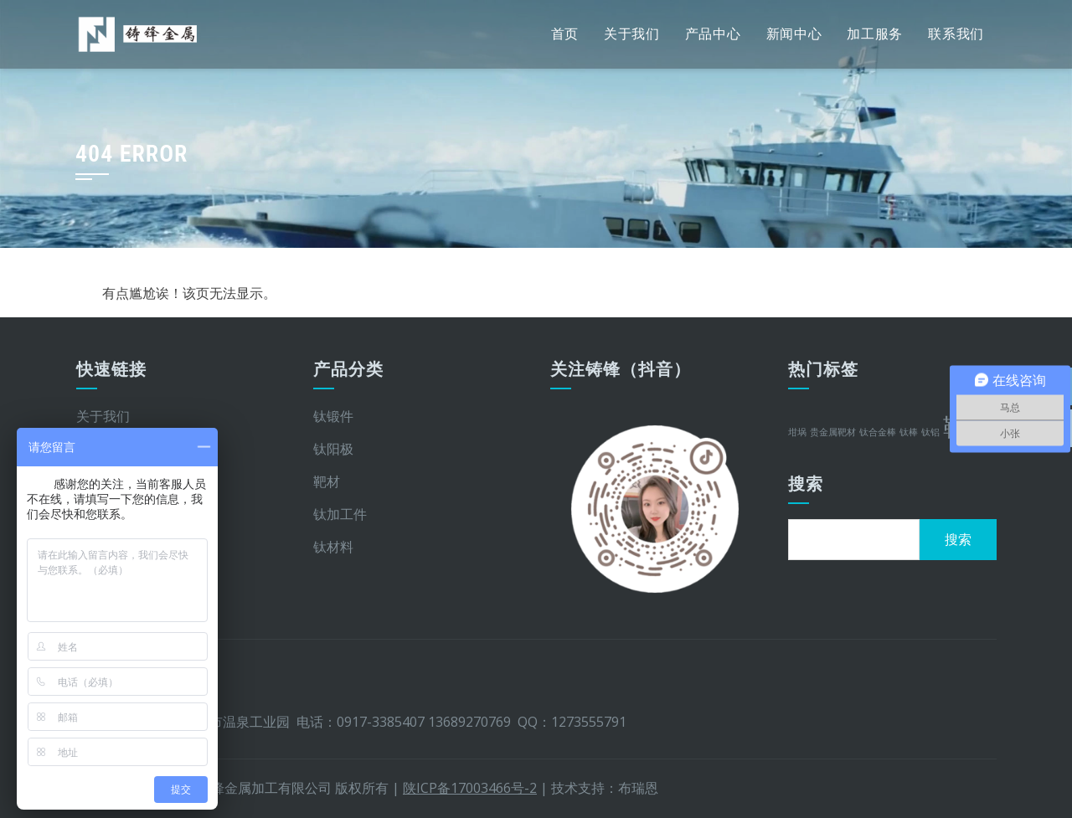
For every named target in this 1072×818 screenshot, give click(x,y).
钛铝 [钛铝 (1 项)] (930, 432)
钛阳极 (333, 449)
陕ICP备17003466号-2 (470, 788)
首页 (565, 34)
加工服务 (875, 34)
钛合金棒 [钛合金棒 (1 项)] (877, 432)
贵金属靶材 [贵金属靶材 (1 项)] (833, 432)
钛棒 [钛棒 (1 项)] (908, 432)
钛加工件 (340, 514)
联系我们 (956, 34)
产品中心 (713, 34)
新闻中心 (794, 34)
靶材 (326, 481)
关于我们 (632, 34)
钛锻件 (333, 416)
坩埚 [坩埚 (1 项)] (797, 432)
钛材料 (333, 547)
